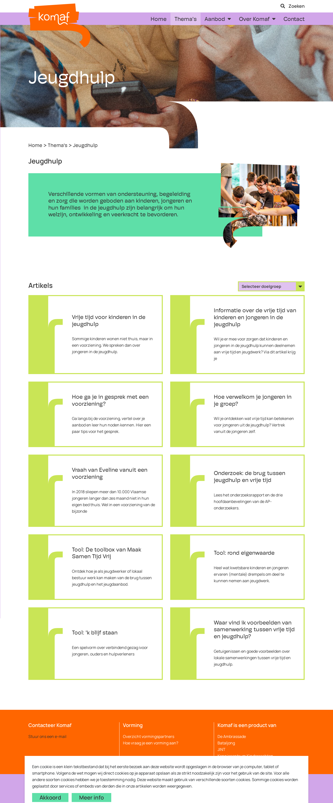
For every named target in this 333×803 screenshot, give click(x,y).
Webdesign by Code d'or (130, 781)
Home (35, 145)
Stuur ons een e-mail (47, 736)
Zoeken (292, 6)
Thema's (57, 145)
